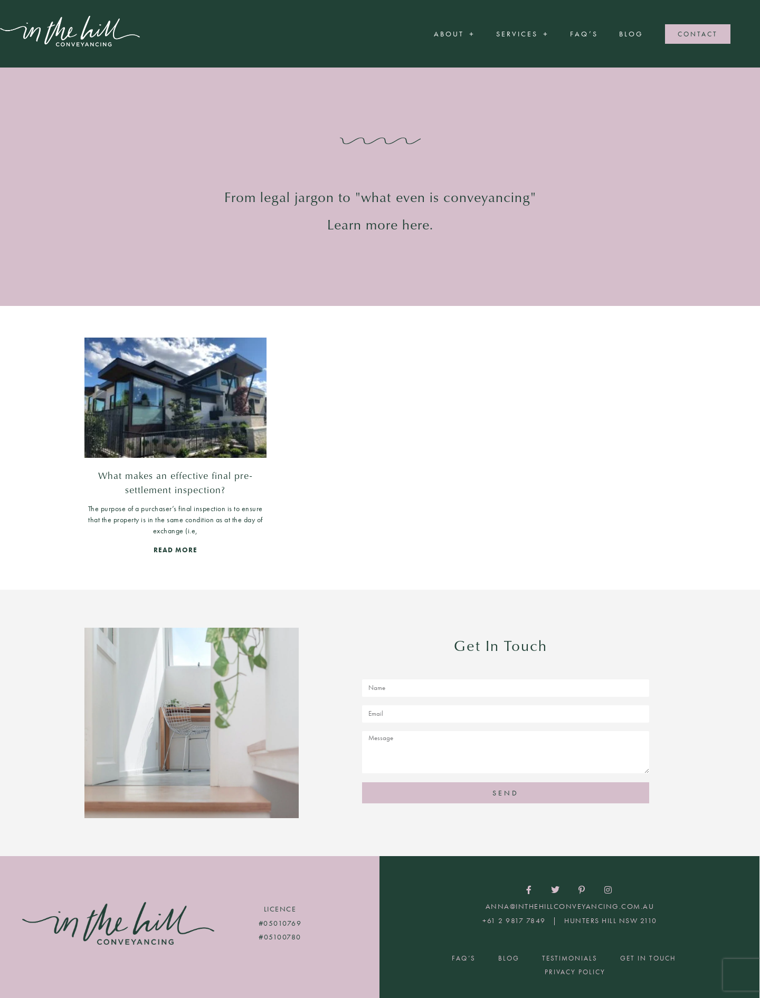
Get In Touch (648, 958)
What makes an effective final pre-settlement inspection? (175, 482)
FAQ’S (584, 34)
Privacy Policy (575, 971)
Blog (631, 34)
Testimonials (569, 958)
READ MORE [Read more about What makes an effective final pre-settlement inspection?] (175, 549)
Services (522, 34)
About (454, 34)
